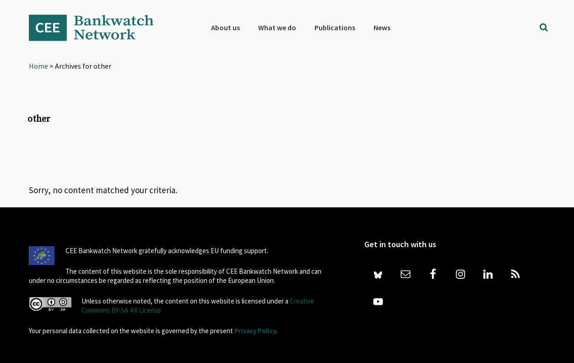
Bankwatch (97, 27)
